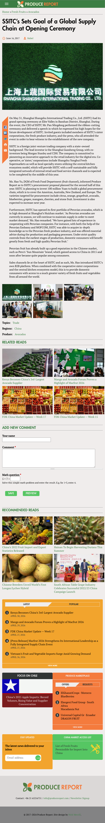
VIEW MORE (52, 665)
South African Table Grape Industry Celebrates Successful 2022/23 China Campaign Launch (75, 588)
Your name (8, 436)
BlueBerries (67, 696)
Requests (87, 685)
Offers (65, 685)
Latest (26, 604)
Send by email (5, 150)
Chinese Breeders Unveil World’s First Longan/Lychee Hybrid (24, 586)
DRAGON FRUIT (70, 718)
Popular (73, 604)
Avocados (20, 334)
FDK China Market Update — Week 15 (76, 417)
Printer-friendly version (5, 144)
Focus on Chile (27, 675)
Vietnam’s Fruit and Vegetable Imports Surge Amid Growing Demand (50, 653)
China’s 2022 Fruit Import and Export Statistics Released (24, 548)
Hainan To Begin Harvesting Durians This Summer (78, 548)
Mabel (30, 38)
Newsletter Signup (80, 798)
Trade (16, 322)
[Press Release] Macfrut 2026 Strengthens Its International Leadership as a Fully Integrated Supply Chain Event (54, 642)
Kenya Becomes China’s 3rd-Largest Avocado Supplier (23, 381)
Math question (11, 475)
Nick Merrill (74, 814)
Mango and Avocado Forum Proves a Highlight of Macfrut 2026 (75, 381)
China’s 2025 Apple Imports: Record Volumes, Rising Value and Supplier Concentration (27, 700)
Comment (9, 447)
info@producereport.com (56, 798)
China (18, 328)
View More (77, 727)
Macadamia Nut (70, 709)
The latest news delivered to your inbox (24, 747)
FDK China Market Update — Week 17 (24, 417)
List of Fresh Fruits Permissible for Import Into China (71, 749)
